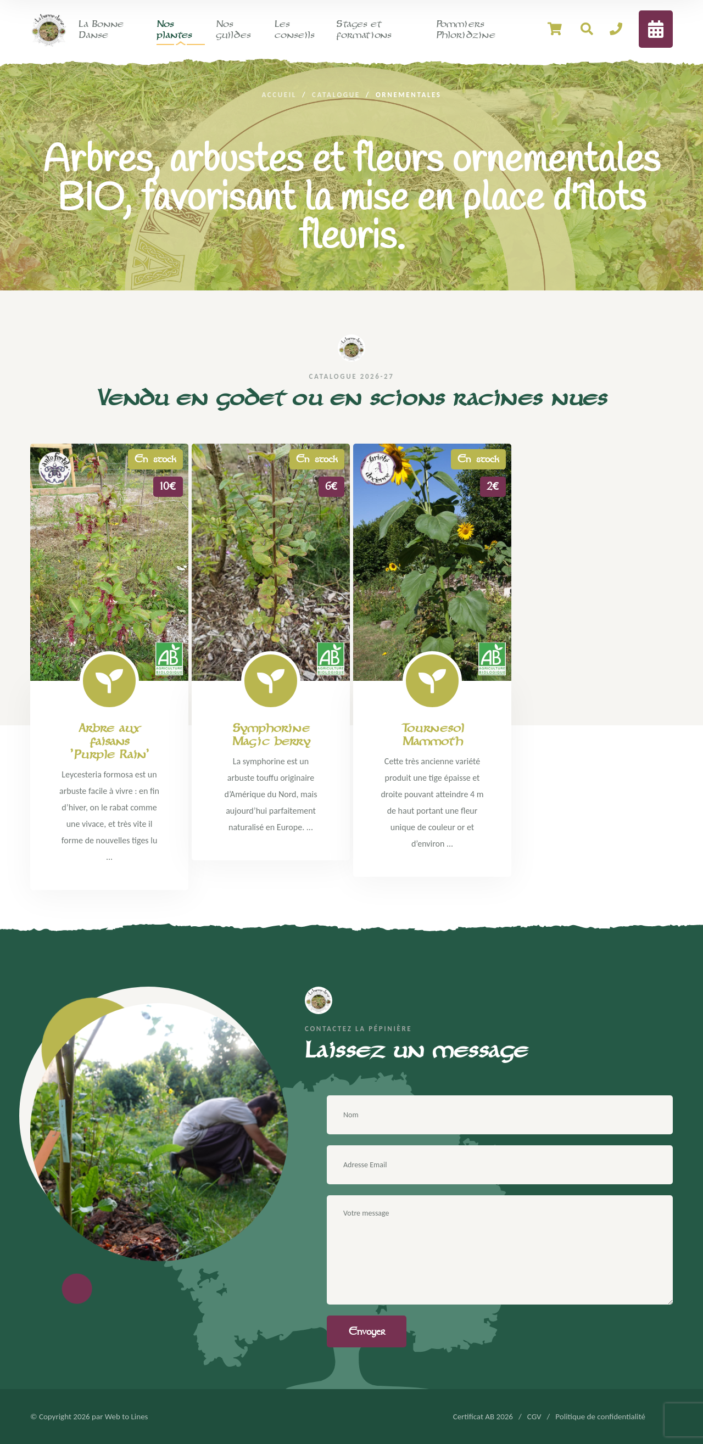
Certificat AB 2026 (483, 1417)
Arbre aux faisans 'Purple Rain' (109, 741)
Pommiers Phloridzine (465, 29)
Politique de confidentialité (600, 1417)
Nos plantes (174, 29)
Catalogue (336, 94)
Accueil (278, 94)
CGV (534, 1417)
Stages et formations (364, 29)
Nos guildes (233, 29)
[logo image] (49, 29)
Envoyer (367, 1331)
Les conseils (295, 29)
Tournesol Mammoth (432, 734)
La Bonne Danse (101, 29)
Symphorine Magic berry (271, 734)
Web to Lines (126, 1416)
